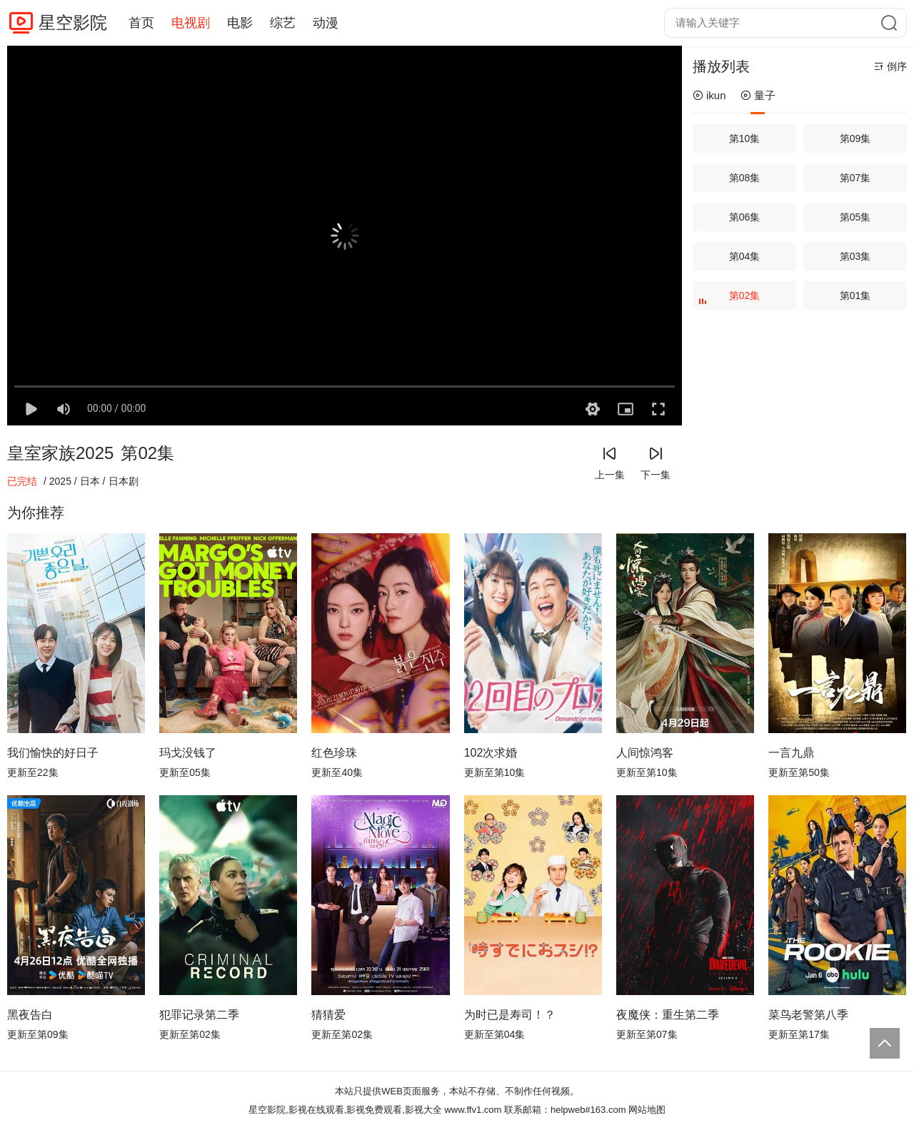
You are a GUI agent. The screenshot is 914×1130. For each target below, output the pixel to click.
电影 (240, 23)
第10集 (744, 138)
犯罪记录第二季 (199, 1015)
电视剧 (190, 23)
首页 (141, 23)
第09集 (855, 138)
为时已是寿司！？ (510, 1015)
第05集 (855, 217)
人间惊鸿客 (644, 753)
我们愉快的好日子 (53, 753)
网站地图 (647, 1109)
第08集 (744, 177)
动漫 (325, 23)
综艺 (283, 23)
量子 (757, 95)
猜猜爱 (328, 1015)
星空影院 (73, 22)
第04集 (744, 256)
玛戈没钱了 (187, 753)
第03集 (855, 256)
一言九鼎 (791, 753)
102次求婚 (491, 753)
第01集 (855, 295)
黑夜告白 (30, 1015)
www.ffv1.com (472, 1109)
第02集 (731, 300)
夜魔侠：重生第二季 (667, 1015)
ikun (709, 95)
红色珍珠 (334, 753)
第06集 (744, 217)
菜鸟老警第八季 (808, 1015)
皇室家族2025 (60, 453)
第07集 (855, 177)
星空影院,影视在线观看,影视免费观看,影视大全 (345, 1109)
